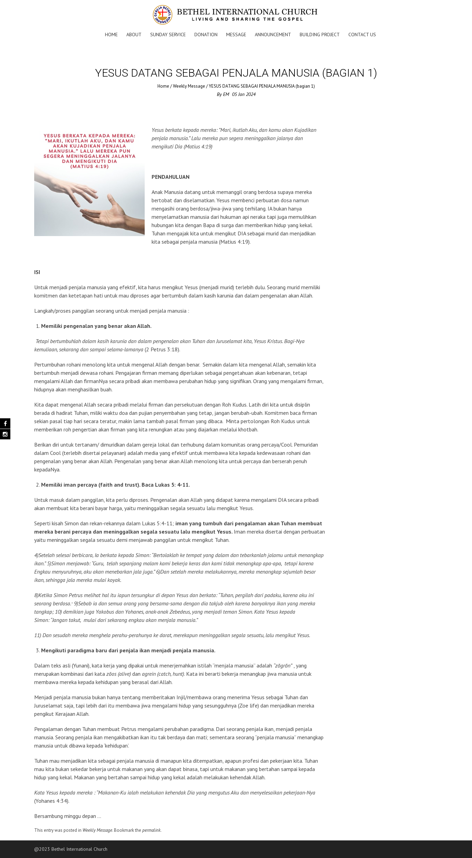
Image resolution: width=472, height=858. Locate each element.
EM (226, 94)
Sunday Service (168, 34)
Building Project (320, 34)
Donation (206, 34)
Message (236, 34)
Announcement (273, 34)
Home (111, 34)
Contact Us (362, 34)
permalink (151, 830)
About (134, 34)
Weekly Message (189, 86)
